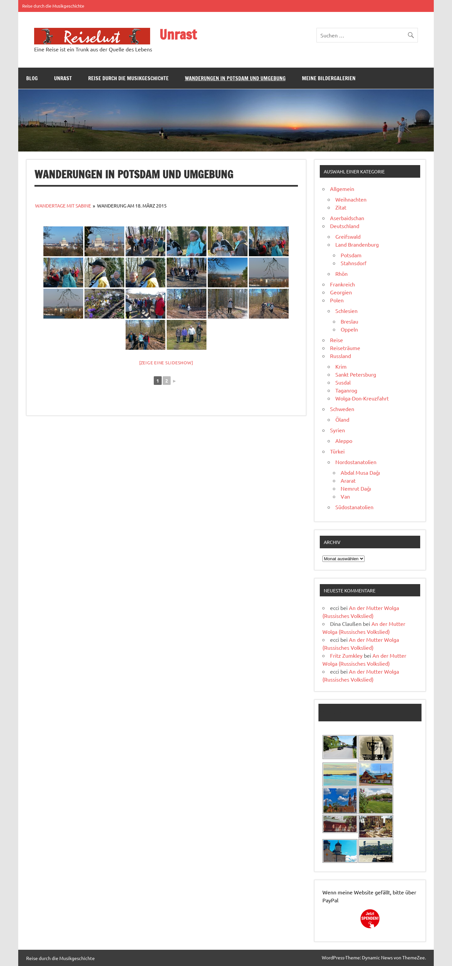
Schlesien (346, 310)
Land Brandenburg (357, 244)
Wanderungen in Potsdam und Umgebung (235, 78)
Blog (32, 78)
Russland (340, 355)
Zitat (340, 207)
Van (345, 496)
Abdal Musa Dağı (360, 472)
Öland (342, 419)
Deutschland (344, 225)
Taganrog (346, 390)
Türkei (337, 451)
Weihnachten (351, 199)
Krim (341, 366)
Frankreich (342, 284)
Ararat (348, 480)
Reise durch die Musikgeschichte (53, 6)
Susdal (343, 382)
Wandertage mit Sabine (63, 206)
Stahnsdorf (354, 263)
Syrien (337, 430)
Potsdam (351, 255)
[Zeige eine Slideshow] (166, 362)
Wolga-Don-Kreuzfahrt (362, 398)
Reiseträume (345, 347)
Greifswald (348, 236)
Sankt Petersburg (355, 374)
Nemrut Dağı (356, 488)
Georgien (341, 292)
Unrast (178, 34)
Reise (336, 339)
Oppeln (349, 329)
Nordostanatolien (355, 461)
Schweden (342, 408)
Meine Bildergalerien (329, 78)
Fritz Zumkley (346, 655)
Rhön (341, 273)
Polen (337, 300)
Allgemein (342, 188)
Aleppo (343, 440)
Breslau (349, 321)
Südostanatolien (354, 507)
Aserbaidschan (347, 217)
